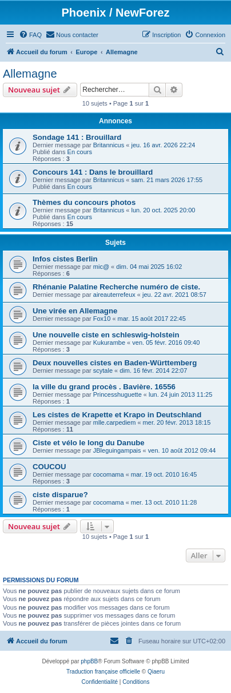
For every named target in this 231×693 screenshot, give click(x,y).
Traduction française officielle (103, 671)
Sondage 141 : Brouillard (77, 137)
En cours (79, 151)
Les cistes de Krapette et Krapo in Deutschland (117, 414)
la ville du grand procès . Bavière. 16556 (104, 386)
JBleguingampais (117, 450)
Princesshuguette (117, 394)
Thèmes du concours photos (84, 202)
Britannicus (108, 145)
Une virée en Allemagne (75, 311)
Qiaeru (156, 671)
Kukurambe (109, 342)
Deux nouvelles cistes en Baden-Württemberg (115, 362)
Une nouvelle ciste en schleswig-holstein (106, 335)
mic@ (101, 266)
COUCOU (49, 466)
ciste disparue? (60, 494)
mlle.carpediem (114, 422)
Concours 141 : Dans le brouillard (93, 172)
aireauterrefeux (114, 294)
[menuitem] (30, 35)
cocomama (108, 474)
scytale (103, 370)
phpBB (89, 661)
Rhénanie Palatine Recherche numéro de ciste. (116, 287)
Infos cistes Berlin (65, 259)
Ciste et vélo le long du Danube (89, 442)
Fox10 (102, 318)
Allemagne (30, 73)
